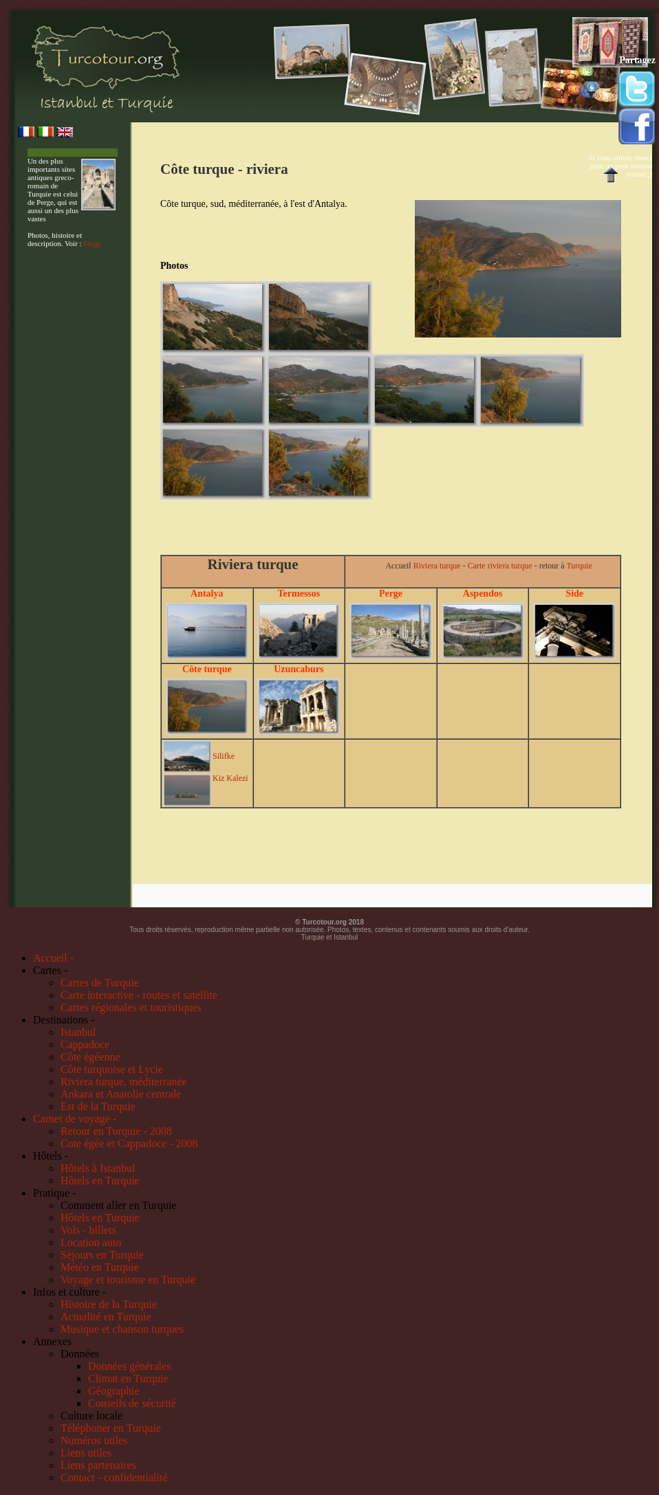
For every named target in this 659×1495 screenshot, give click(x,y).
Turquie (579, 566)
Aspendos (483, 593)
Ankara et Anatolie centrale (121, 1094)
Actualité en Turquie (106, 1316)
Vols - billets (88, 1230)
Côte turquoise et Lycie (112, 1069)
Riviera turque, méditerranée (123, 1081)
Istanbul (78, 1032)
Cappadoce (85, 1044)
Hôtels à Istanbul (98, 1168)
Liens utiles (86, 1453)
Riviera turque (437, 566)
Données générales (129, 1366)
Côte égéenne (90, 1057)
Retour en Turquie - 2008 (116, 1131)
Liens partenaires (98, 1465)
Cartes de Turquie (100, 982)
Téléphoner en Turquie (111, 1428)
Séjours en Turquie (102, 1255)
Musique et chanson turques (122, 1329)
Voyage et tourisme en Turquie (128, 1279)
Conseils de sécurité (132, 1403)
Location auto (91, 1242)
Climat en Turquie (128, 1378)
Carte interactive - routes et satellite (139, 995)
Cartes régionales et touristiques (131, 1007)
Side (574, 593)
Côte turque (207, 669)
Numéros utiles (94, 1440)
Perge (91, 243)
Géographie (114, 1391)
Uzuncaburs (298, 669)
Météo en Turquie (100, 1267)
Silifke (224, 756)
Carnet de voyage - (74, 1119)
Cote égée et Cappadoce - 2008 (129, 1143)
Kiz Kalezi (230, 778)
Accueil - (53, 958)
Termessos (299, 593)
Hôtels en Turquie (100, 1180)
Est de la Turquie (98, 1106)
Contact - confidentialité (114, 1477)
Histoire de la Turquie (109, 1304)
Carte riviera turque (500, 566)
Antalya (207, 593)
